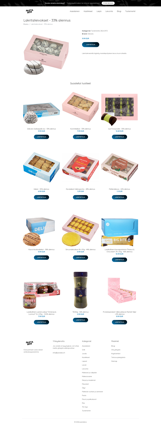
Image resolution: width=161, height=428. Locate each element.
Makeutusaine (87, 379)
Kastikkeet (88, 12)
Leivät (84, 367)
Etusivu (26, 27)
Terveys (85, 409)
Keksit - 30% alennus (41, 192)
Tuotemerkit (130, 12)
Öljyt (83, 390)
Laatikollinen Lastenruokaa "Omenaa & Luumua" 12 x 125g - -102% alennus (41, 315)
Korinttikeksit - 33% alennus (80, 131)
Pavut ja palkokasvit (89, 402)
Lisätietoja (90, 47)
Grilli (83, 352)
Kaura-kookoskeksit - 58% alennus (42, 252)
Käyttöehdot (115, 356)
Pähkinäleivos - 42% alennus (119, 192)
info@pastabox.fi (59, 355)
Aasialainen (75, 12)
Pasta (84, 398)
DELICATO (104, 33)
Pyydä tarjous (108, 3)
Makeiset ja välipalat (89, 375)
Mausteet (85, 386)
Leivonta (109, 12)
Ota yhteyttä (115, 352)
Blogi (119, 12)
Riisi (83, 405)
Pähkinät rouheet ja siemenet (92, 394)
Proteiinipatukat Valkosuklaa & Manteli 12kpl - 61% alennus (119, 315)
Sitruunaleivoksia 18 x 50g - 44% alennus (80, 252)
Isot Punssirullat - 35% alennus (119, 131)
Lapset (84, 364)
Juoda (84, 356)
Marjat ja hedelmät (88, 383)
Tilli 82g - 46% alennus (80, 314)
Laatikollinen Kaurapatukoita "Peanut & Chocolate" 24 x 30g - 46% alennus (119, 253)
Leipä (99, 12)
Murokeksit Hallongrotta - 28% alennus (80, 192)
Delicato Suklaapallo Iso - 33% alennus (41, 131)
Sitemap (114, 364)
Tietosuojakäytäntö (118, 360)
